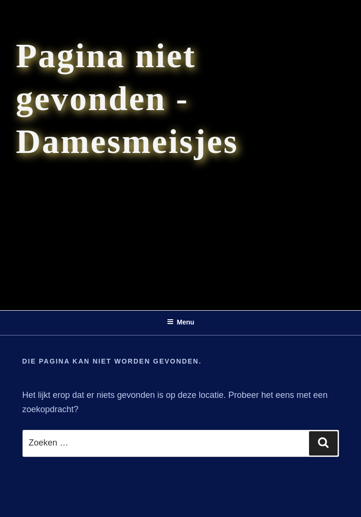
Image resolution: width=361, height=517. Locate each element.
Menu (181, 322)
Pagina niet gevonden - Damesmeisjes (127, 99)
